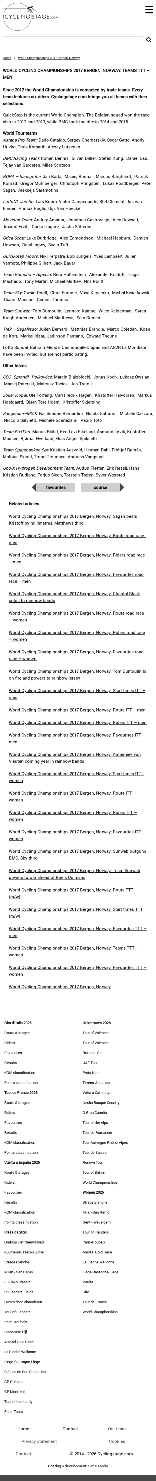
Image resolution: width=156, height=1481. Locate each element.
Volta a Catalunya (97, 1092)
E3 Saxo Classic (17, 1281)
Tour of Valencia (96, 1032)
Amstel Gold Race (19, 1341)
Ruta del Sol (92, 1052)
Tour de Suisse (95, 1152)
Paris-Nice (91, 1072)
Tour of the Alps (95, 1122)
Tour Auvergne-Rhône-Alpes (105, 1142)
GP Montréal (14, 1391)
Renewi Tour (93, 1162)
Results (10, 1062)
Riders (9, 1042)
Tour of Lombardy (18, 1401)
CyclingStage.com (34, 17)
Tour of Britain (94, 1172)
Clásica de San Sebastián (25, 1371)
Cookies (117, 1441)
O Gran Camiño (95, 1112)
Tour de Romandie (97, 1132)
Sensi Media (98, 1466)
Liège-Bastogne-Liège (22, 1361)
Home (7, 58)
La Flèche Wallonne (20, 1351)
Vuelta (88, 1281)
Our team (117, 1428)
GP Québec (13, 1381)
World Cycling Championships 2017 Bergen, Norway (60, 986)
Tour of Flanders (17, 1311)
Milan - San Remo (18, 1272)
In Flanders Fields (18, 1291)
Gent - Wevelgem (97, 1222)
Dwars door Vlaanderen (23, 1301)
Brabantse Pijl (15, 1331)
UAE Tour (90, 1062)
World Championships (100, 1182)
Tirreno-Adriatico (96, 1082)
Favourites (56, 487)
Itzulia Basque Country (101, 1102)
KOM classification (19, 1072)
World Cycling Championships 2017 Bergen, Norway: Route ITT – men (77, 710)
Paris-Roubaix (15, 1321)
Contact (23, 1454)
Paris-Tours (13, 1411)
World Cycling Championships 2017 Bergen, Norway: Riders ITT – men (78, 722)
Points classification (21, 1082)
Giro (86, 1291)
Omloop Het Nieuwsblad (24, 1242)
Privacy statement (39, 1441)
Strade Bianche (16, 1262)
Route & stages (17, 1032)
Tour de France (95, 1301)
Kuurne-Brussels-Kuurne (24, 1252)
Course (100, 487)
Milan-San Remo (96, 1212)
